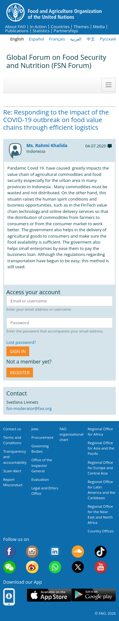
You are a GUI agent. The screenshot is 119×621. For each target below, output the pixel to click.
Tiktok (101, 551)
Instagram (32, 551)
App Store (49, 595)
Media (99, 27)
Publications (17, 31)
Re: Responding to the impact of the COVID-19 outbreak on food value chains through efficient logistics (56, 120)
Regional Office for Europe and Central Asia (100, 467)
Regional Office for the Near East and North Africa (100, 514)
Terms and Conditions (12, 440)
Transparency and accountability (15, 456)
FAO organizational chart (71, 434)
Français (57, 39)
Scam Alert (12, 471)
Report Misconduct (13, 482)
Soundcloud (78, 551)
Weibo (32, 567)
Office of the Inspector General (41, 465)
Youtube (101, 567)
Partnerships (66, 31)
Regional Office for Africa (100, 431)
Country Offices (101, 531)
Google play (93, 595)
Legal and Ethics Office (44, 491)
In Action (38, 27)
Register (20, 372)
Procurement (42, 437)
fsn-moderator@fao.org (29, 408)
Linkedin (55, 551)
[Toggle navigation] (108, 85)
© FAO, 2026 (105, 613)
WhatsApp (55, 567)
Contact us (12, 428)
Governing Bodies (40, 449)
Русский (108, 39)
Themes (81, 27)
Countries (60, 27)
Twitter (78, 567)
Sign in (18, 351)
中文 (91, 39)
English (17, 39)
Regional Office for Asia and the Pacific (101, 448)
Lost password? (21, 342)
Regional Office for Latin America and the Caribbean (101, 489)
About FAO (15, 27)
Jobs (34, 428)
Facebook (9, 551)
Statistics (41, 31)
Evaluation (40, 479)
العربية (76, 39)
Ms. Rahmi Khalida (46, 145)
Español (36, 39)
